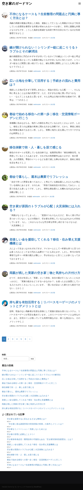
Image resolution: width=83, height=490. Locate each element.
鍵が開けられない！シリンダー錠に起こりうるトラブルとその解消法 (31, 375)
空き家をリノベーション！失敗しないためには (27, 429)
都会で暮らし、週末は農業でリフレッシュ (38, 176)
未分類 (52, 38)
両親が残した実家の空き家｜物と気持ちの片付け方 (44, 273)
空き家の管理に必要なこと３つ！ (21, 434)
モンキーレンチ (20, 487)
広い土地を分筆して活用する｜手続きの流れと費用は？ (25, 379)
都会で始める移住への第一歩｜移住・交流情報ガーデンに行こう (29, 383)
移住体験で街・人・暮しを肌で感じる (35, 147)
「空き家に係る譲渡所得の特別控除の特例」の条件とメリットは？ (35, 424)
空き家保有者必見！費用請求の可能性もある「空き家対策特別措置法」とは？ (40, 439)
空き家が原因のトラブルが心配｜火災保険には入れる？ (25, 396)
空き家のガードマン (17, 3)
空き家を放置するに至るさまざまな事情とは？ (27, 419)
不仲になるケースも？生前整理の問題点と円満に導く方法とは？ (29, 371)
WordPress (37, 487)
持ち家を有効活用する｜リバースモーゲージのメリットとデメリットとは (33, 408)
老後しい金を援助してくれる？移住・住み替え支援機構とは (27, 400)
